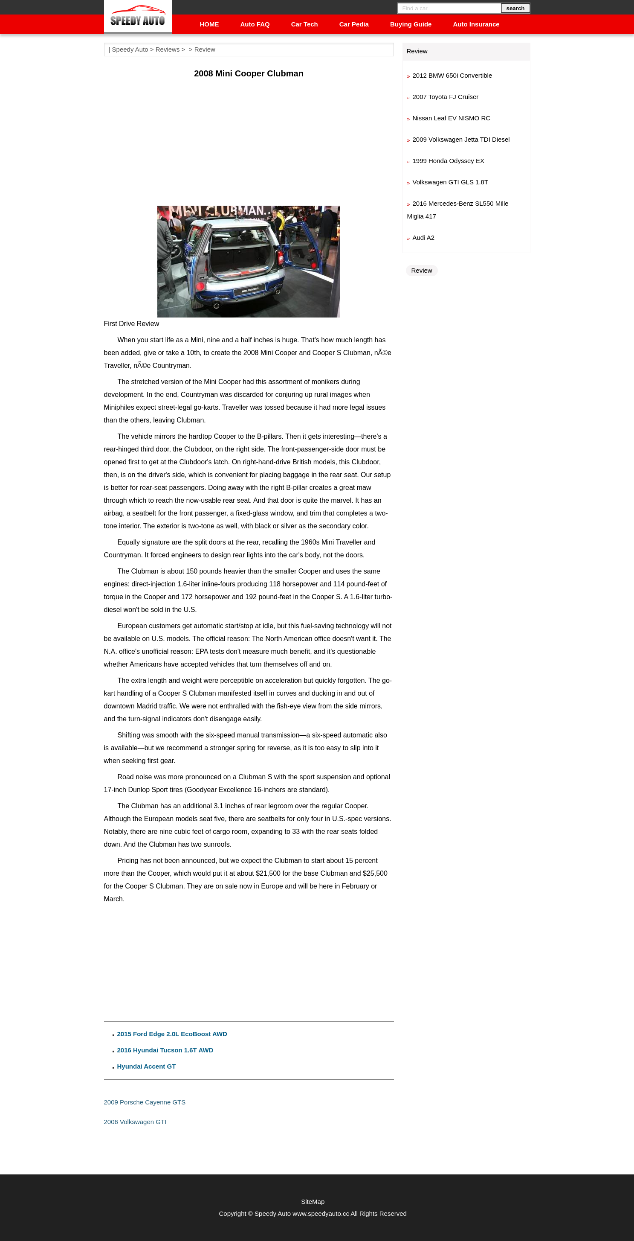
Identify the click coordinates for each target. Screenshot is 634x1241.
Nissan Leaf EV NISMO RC (452, 118)
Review (204, 49)
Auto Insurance (476, 24)
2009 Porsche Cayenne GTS (145, 1102)
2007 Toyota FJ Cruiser (446, 96)
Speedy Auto (130, 49)
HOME (209, 24)
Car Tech (304, 24)
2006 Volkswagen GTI (135, 1121)
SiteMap (312, 1201)
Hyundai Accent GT (146, 1066)
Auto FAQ (255, 24)
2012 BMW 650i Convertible (452, 75)
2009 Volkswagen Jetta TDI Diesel (461, 139)
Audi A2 (424, 237)
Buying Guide (411, 24)
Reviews (168, 49)
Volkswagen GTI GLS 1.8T (451, 182)
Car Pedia (354, 24)
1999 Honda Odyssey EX (448, 160)
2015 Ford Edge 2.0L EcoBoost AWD (172, 1033)
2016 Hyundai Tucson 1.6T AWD (165, 1050)
